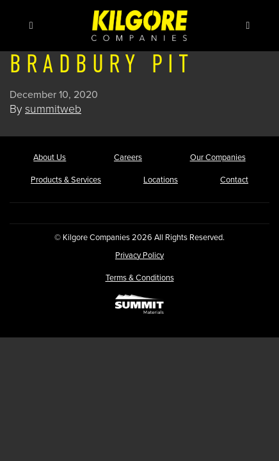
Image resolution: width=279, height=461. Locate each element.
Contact (234, 180)
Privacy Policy (139, 255)
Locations (160, 180)
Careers (128, 157)
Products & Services (66, 180)
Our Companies (218, 157)
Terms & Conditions (140, 278)
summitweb (53, 109)
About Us (49, 157)
